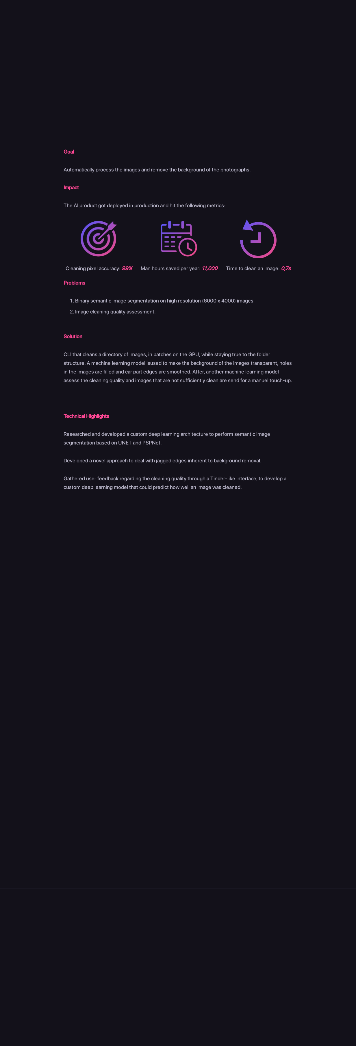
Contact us (329, 24)
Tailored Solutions (231, 956)
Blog (170, 956)
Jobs (170, 947)
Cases (226, 25)
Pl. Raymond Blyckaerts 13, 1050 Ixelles (50, 945)
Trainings (221, 965)
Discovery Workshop (234, 947)
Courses (327, 924)
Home (120, 25)
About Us (175, 939)
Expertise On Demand (235, 939)
